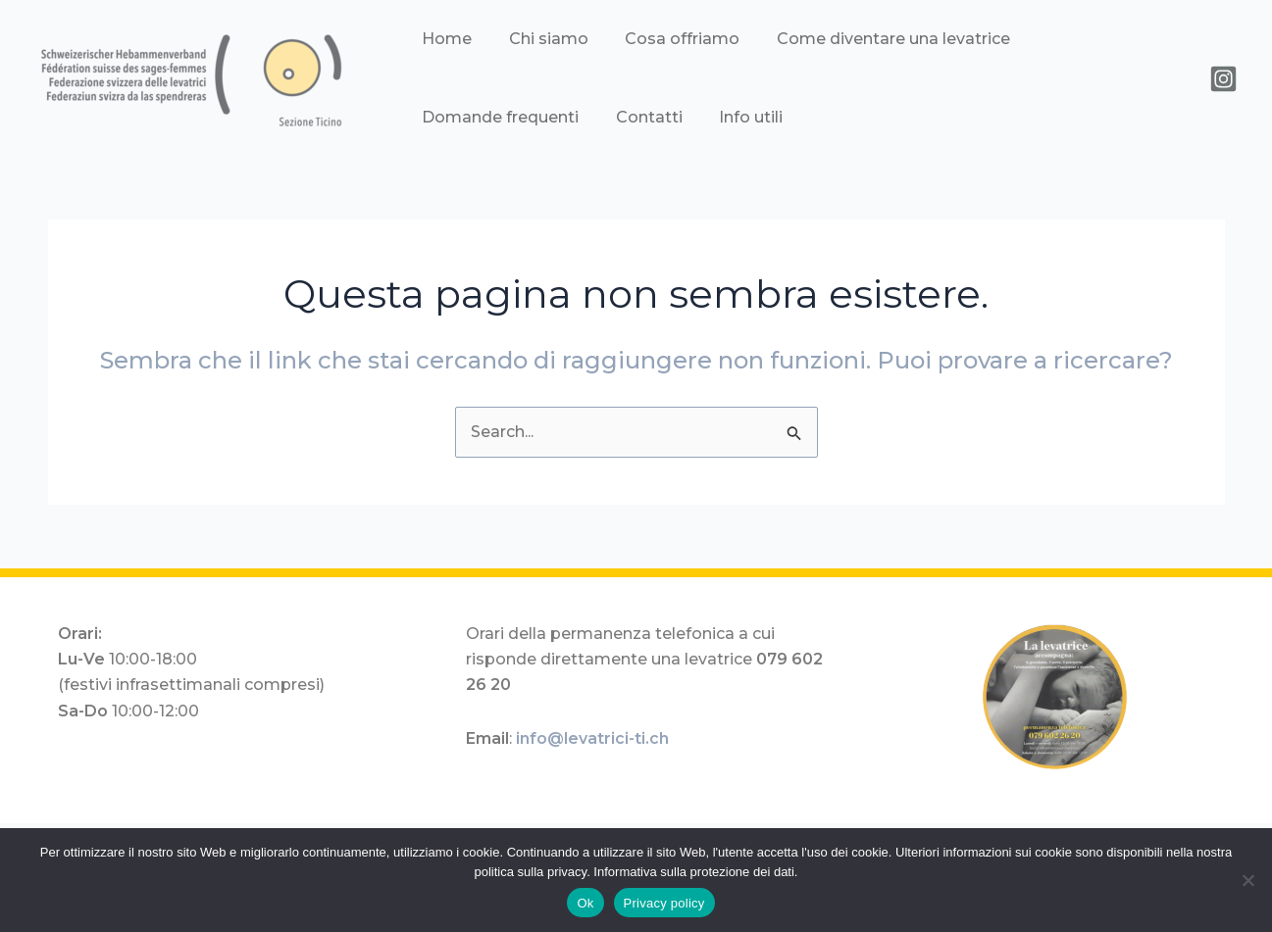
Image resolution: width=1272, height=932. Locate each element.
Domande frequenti (1072, 38)
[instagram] (1223, 79)
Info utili (542, 117)
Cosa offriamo (654, 38)
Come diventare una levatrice (853, 38)
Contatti (452, 117)
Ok (585, 903)
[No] (1247, 880)
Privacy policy (664, 903)
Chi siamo (533, 38)
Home (444, 38)
